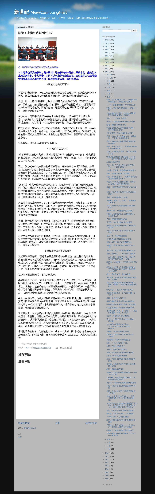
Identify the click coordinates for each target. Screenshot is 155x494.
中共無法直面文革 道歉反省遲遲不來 (120, 308)
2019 (107, 62)
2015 (107, 453)
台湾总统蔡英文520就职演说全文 (118, 239)
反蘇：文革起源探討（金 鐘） (117, 197)
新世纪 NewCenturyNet (40, 12)
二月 (109, 446)
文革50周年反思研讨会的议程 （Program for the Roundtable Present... (118, 326)
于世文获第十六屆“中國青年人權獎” (119, 133)
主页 (57, 423)
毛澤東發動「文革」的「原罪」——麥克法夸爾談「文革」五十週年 (121, 312)
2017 (107, 69)
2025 (107, 43)
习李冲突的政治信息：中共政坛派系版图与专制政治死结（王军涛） (120, 114)
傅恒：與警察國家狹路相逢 (116, 219)
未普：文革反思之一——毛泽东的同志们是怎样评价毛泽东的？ (121, 178)
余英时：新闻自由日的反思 (116, 349)
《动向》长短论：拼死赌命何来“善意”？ (121, 170)
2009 (107, 472)
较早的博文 (91, 423)
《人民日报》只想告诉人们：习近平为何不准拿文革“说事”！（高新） (120, 258)
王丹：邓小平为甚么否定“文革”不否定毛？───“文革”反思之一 (120, 166)
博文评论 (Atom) (30, 428)
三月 (109, 442)
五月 (109, 97)
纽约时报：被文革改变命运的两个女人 (120, 250)
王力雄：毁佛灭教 (113, 162)
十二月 (109, 74)
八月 (109, 87)
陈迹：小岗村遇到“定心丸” (116, 125)
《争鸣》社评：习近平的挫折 (117, 417)
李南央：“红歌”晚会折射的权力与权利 (120, 122)
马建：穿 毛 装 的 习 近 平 (116, 298)
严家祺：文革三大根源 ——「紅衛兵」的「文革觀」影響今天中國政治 (121, 426)
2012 (107, 462)
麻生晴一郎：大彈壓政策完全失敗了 (120, 211)
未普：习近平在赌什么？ (115, 346)
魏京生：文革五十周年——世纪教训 (119, 414)
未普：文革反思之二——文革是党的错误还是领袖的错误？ (121, 147)
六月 (109, 94)
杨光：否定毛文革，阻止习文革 (118, 274)
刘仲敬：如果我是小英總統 (116, 356)
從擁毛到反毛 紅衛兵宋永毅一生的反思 (121, 304)
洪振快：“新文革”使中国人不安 (118, 331)
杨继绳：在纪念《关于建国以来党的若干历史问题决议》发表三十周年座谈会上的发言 (120, 269)
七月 (109, 90)
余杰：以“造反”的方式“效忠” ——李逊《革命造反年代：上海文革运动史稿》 (120, 398)
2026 (107, 40)
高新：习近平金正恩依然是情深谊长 (120, 352)
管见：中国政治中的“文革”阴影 (118, 173)
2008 (107, 475)
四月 (109, 439)
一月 (109, 449)
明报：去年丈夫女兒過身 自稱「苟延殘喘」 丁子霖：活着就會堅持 (121, 137)
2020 (107, 59)
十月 (109, 81)
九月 (109, 84)
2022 (107, 53)
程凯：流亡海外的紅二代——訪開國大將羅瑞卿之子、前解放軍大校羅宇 (121, 101)
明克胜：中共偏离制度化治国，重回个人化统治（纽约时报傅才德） (120, 183)
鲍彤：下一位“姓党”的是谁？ (117, 118)
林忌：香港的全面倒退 (114, 369)
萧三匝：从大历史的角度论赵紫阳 (119, 222)
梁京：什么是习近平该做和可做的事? (120, 410)
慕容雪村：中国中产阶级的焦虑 (118, 340)
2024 (107, 46)
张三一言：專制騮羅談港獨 (116, 236)
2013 (107, 459)
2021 (107, 56)
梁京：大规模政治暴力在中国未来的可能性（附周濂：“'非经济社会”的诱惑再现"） (121, 284)
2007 (107, 478)
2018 (107, 65)
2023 (107, 49)
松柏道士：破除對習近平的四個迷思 (120, 430)
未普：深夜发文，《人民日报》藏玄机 (120, 254)
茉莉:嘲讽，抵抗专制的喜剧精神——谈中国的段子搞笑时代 (121, 378)
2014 (107, 456)
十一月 (109, 78)
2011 (107, 466)
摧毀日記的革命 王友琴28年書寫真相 (120, 301)
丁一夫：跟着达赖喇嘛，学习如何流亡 (120, 105)
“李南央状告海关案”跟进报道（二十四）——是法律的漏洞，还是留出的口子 (121, 158)
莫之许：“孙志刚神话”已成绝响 (118, 316)
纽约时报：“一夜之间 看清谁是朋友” (119, 290)
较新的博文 (24, 423)
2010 (107, 469)
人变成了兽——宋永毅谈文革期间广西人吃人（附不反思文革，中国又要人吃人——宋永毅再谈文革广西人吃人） (121, 405)
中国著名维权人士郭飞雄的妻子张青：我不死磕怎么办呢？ (120, 129)
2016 (107, 72)
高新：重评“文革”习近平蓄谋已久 (118, 242)
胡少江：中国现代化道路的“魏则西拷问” (121, 383)
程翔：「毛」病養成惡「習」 (117, 343)
